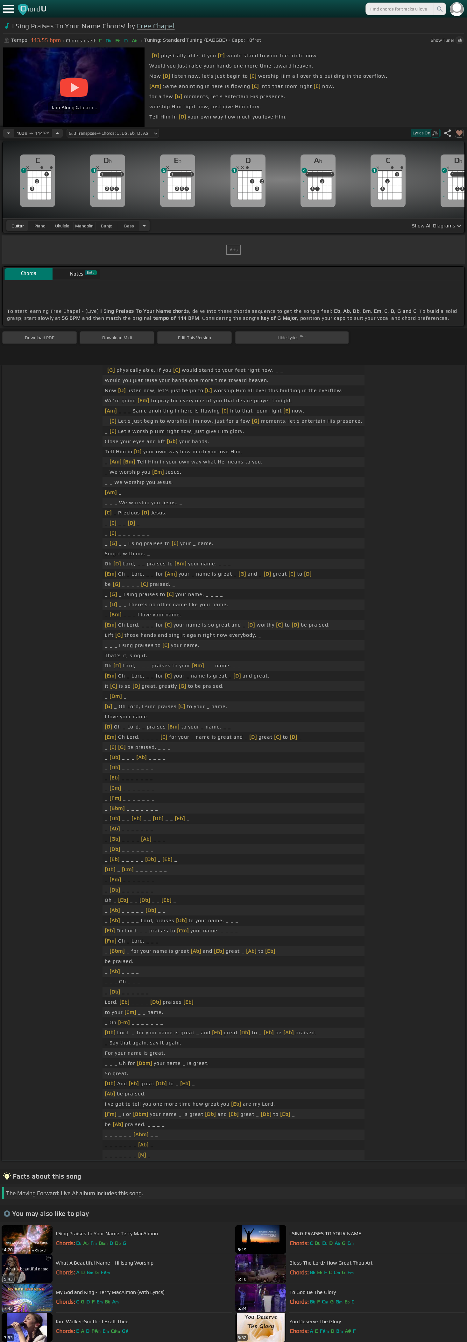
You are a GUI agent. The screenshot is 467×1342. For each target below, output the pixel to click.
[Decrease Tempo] (8, 133)
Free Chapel (156, 26)
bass (129, 225)
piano (40, 225)
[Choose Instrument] (144, 226)
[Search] (439, 9)
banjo (106, 225)
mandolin (84, 225)
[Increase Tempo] (57, 133)
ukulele (62, 225)
